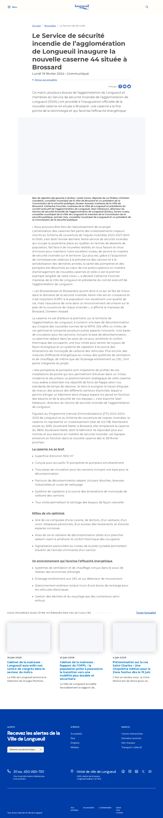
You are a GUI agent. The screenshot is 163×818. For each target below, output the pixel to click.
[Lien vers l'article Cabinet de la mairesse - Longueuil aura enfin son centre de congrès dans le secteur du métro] (28, 653)
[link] (36, 25)
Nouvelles (50, 25)
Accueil (36, 25)
